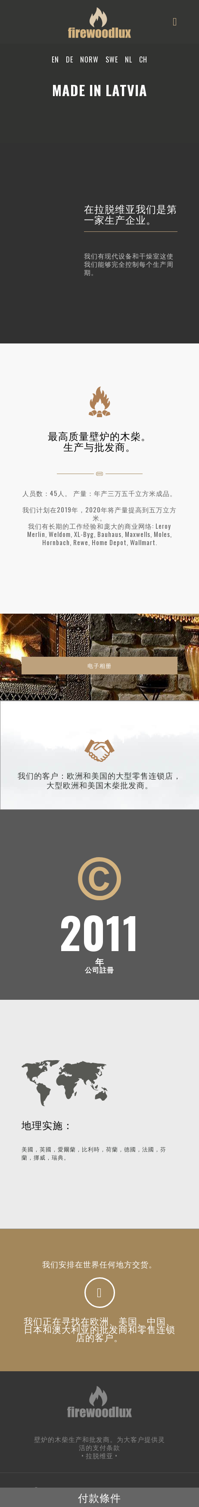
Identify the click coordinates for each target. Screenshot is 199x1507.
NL (128, 59)
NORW (89, 59)
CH (143, 59)
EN (55, 59)
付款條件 (99, 1497)
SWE (112, 59)
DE (69, 59)
